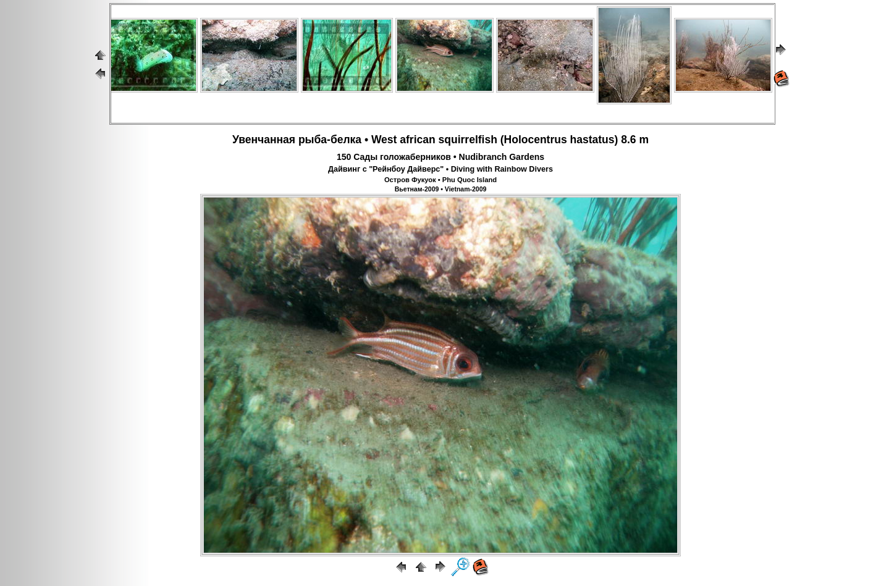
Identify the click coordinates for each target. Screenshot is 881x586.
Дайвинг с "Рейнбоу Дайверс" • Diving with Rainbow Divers (440, 169)
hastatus (592, 139)
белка (346, 139)
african (417, 139)
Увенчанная (263, 139)
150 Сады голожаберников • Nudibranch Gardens (440, 157)
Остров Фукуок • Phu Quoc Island (440, 179)
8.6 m (635, 139)
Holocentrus (535, 139)
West (384, 139)
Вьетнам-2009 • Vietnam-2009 (441, 189)
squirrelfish (468, 139)
